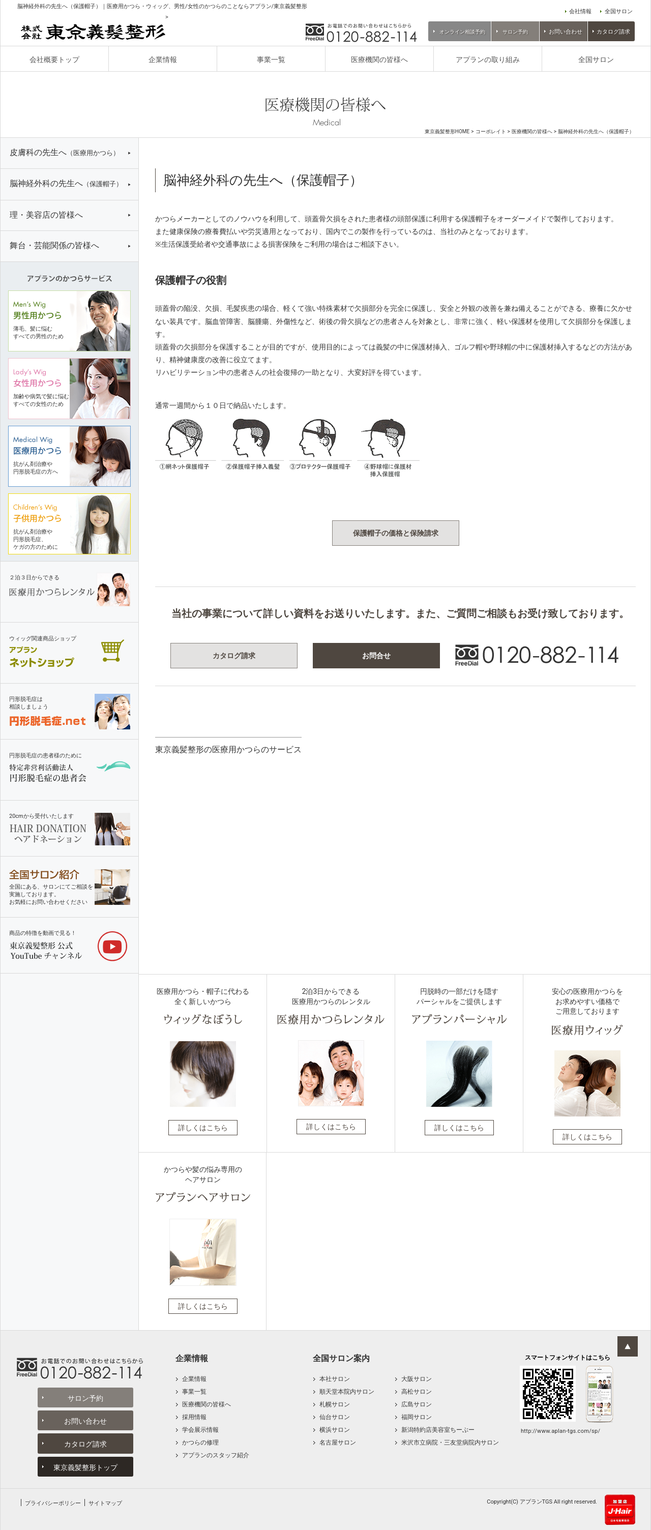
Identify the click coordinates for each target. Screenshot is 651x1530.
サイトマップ (105, 1503)
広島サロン (416, 1404)
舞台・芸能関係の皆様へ (54, 245)
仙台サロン (334, 1417)
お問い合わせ (565, 31)
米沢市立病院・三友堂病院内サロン (450, 1442)
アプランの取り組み (488, 59)
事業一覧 (271, 59)
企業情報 (163, 59)
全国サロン (619, 11)
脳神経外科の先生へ (66, 183)
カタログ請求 (613, 31)
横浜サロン (334, 1429)
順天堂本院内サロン (346, 1391)
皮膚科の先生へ (65, 152)
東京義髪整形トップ (85, 1467)
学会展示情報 (200, 1429)
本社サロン (334, 1378)
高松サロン (416, 1391)
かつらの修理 (200, 1442)
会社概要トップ (54, 59)
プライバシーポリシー (53, 1503)
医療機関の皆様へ (379, 59)
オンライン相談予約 (462, 32)
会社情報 (580, 11)
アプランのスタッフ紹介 (215, 1455)
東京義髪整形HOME (447, 131)
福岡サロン (416, 1417)
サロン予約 (515, 32)
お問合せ (376, 656)
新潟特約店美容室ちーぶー (438, 1429)
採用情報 (194, 1417)
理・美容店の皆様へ (46, 215)
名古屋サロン (337, 1442)
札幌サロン (334, 1404)
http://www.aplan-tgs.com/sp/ (560, 1431)
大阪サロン (416, 1378)
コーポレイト (491, 131)
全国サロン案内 (341, 1358)
